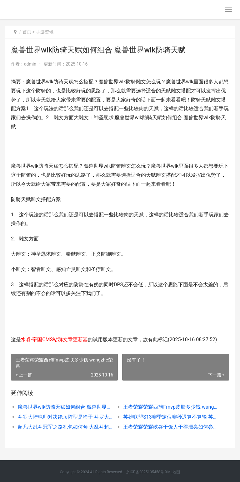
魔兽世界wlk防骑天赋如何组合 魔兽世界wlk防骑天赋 (65, 407)
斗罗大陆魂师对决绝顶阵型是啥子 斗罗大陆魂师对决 (65, 417)
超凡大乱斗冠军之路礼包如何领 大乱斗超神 (65, 427)
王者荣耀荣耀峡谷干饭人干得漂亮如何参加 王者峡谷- (170, 427)
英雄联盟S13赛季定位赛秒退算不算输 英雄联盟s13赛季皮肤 (170, 417)
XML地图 (172, 472)
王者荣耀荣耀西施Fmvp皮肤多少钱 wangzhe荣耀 (170, 407)
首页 (26, 31)
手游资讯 (44, 31)
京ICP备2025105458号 (145, 472)
